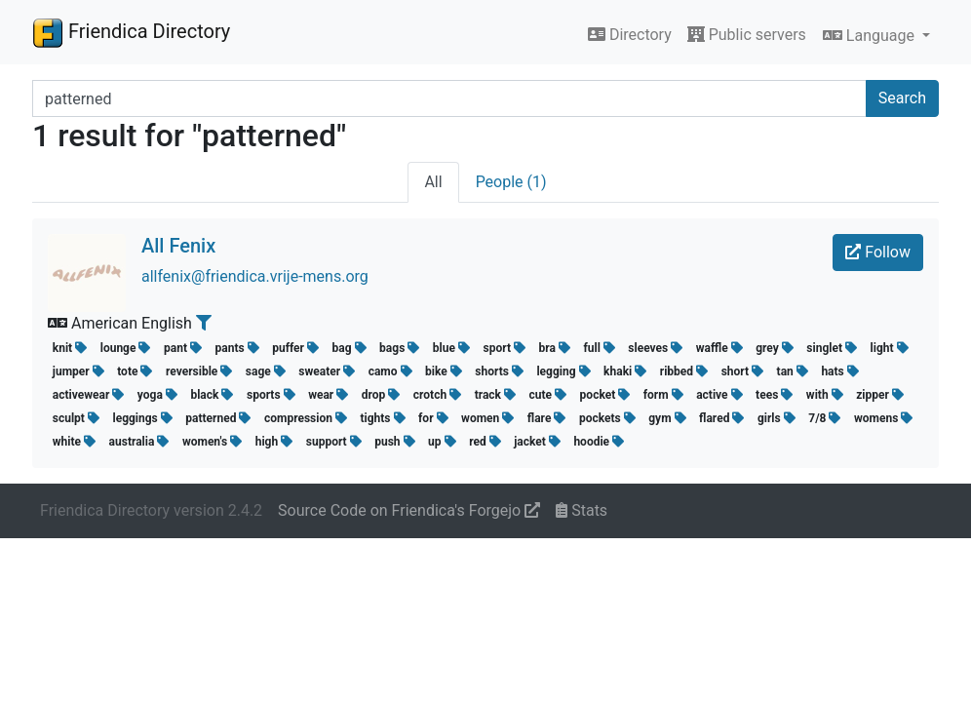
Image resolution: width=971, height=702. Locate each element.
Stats (581, 510)
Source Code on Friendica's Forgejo (409, 510)
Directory (630, 34)
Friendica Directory (131, 32)
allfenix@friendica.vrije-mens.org (255, 276)
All (433, 182)
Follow (878, 252)
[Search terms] (449, 98)
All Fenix (178, 245)
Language (870, 35)
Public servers (746, 34)
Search (902, 98)
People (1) (511, 182)
